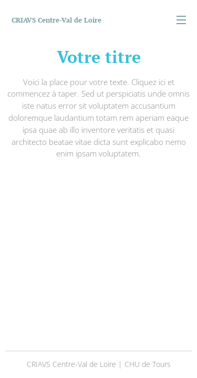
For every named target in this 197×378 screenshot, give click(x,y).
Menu (181, 19)
